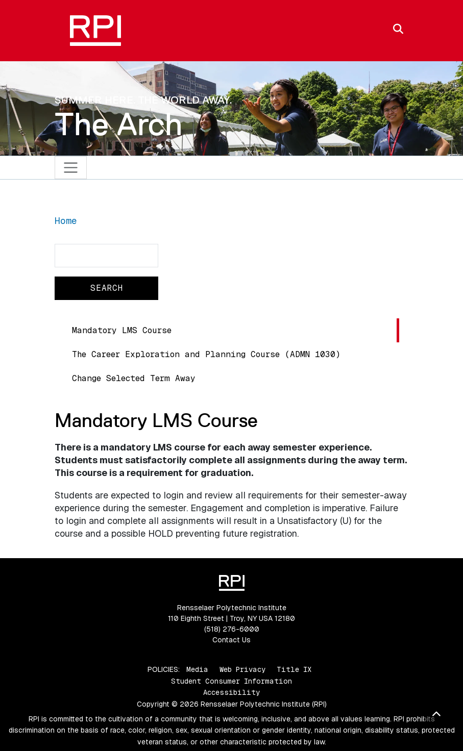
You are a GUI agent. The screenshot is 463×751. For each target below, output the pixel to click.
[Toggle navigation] (71, 167)
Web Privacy (242, 669)
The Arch (119, 124)
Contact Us (231, 639)
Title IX (294, 669)
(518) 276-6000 (231, 629)
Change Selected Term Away (134, 378)
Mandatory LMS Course (122, 330)
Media (197, 669)
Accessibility (231, 692)
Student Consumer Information (231, 681)
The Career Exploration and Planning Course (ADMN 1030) (206, 354)
